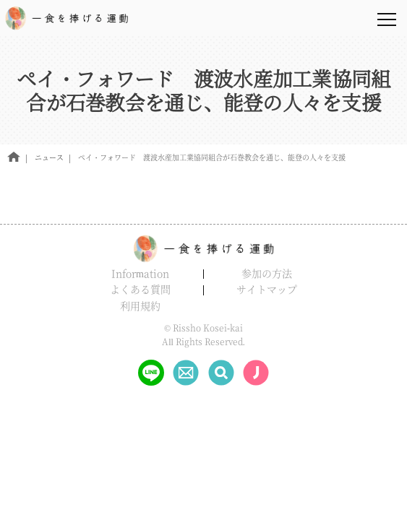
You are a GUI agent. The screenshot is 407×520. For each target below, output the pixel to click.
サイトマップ (266, 289)
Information (140, 273)
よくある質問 (140, 289)
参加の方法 (266, 273)
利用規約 (140, 305)
